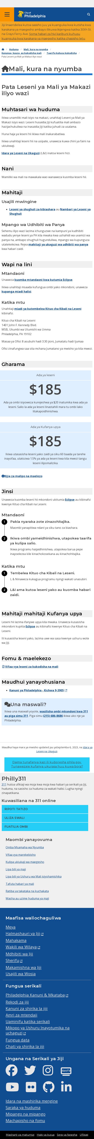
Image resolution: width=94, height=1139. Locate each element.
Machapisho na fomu (25, 1120)
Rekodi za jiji (17, 1002)
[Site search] (88, 14)
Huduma (14, 49)
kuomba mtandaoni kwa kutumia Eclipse (43, 280)
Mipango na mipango (25, 1114)
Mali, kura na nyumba (36, 49)
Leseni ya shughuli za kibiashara (32, 209)
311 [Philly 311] (4, 784)
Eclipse (70, 500)
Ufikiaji (84, 1134)
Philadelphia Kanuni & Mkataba (35, 995)
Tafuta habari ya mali (20, 884)
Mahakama (16, 940)
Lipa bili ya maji (16, 869)
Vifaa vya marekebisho (21, 855)
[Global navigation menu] (7, 14)
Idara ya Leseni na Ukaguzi (21, 153)
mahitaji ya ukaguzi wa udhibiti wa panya (58, 244)
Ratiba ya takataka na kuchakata (27, 891)
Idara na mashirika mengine (32, 1101)
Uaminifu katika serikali (28, 1021)
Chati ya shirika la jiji (25, 1046)
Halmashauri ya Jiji (23, 933)
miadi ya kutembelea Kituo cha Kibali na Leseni (47, 309)
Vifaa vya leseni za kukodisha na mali (30, 667)
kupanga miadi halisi (16, 291)
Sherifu (12, 960)
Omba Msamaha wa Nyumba (25, 847)
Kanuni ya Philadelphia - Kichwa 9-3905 (36, 690)
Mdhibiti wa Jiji (19, 954)
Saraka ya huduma (23, 1107)
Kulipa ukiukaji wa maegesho (25, 862)
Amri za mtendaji (21, 1015)
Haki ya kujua (45, 1134)
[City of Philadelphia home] (33, 14)
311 (25, 716)
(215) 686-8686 (53, 716)
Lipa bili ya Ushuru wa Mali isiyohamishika (33, 876)
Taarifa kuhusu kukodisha (62, 53)
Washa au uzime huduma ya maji (27, 898)
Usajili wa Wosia (21, 973)
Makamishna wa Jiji (23, 967)
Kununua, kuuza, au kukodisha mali (22, 53)
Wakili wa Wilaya (21, 947)
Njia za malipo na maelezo (22, 476)
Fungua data (18, 1040)
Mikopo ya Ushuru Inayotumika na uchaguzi (38, 1030)
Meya (11, 927)
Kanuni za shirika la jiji (27, 1008)
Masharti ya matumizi (20, 1134)
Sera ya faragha (67, 1134)
